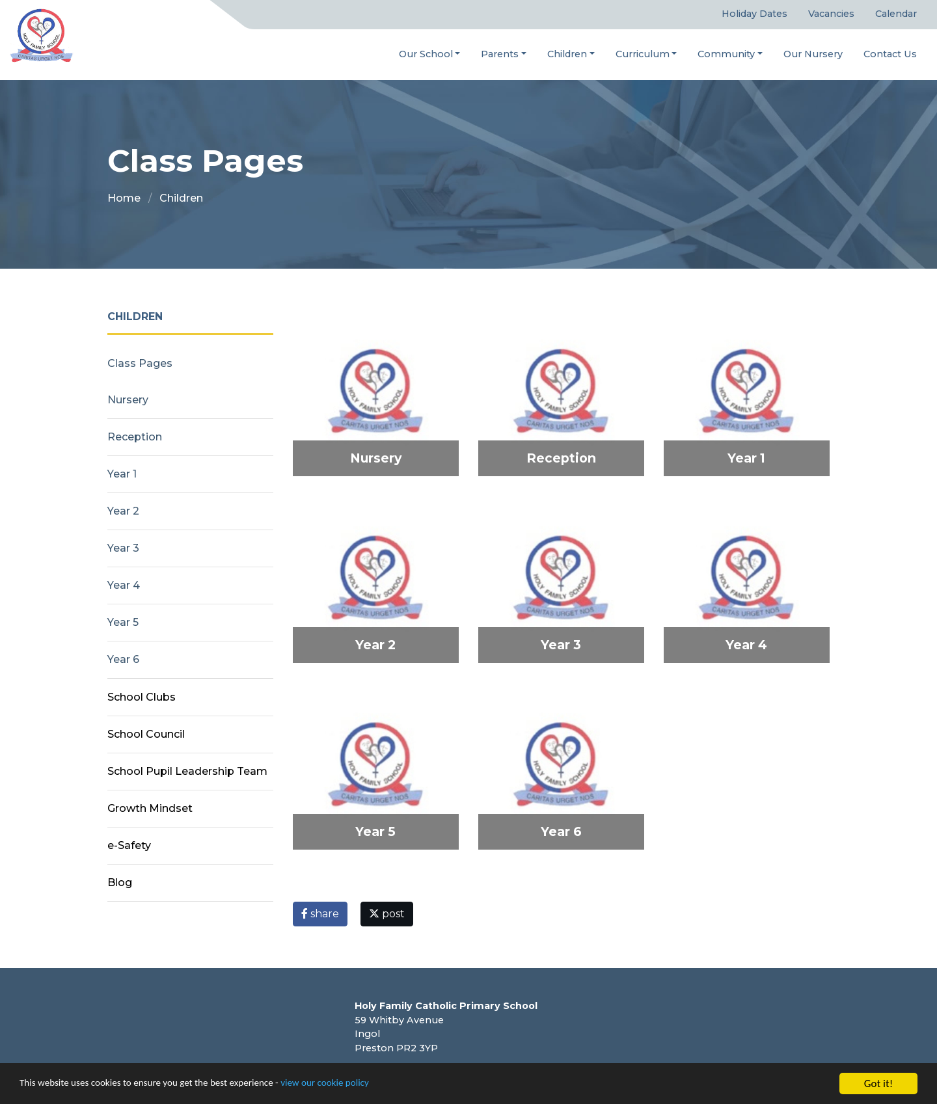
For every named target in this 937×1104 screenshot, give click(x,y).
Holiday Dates (754, 14)
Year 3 (123, 549)
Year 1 (122, 474)
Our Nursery (813, 54)
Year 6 (123, 660)
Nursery (127, 400)
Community (726, 54)
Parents (500, 54)
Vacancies (831, 14)
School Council (146, 735)
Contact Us (890, 54)
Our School (426, 54)
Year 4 (123, 586)
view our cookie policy (364, 1085)
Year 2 (123, 511)
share (320, 914)
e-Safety (129, 846)
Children (567, 54)
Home (124, 199)
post (387, 914)
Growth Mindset (150, 809)
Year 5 (123, 623)
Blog (119, 883)
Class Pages (139, 364)
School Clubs (141, 698)
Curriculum (643, 54)
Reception (134, 437)
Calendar (896, 14)
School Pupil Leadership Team (187, 772)
